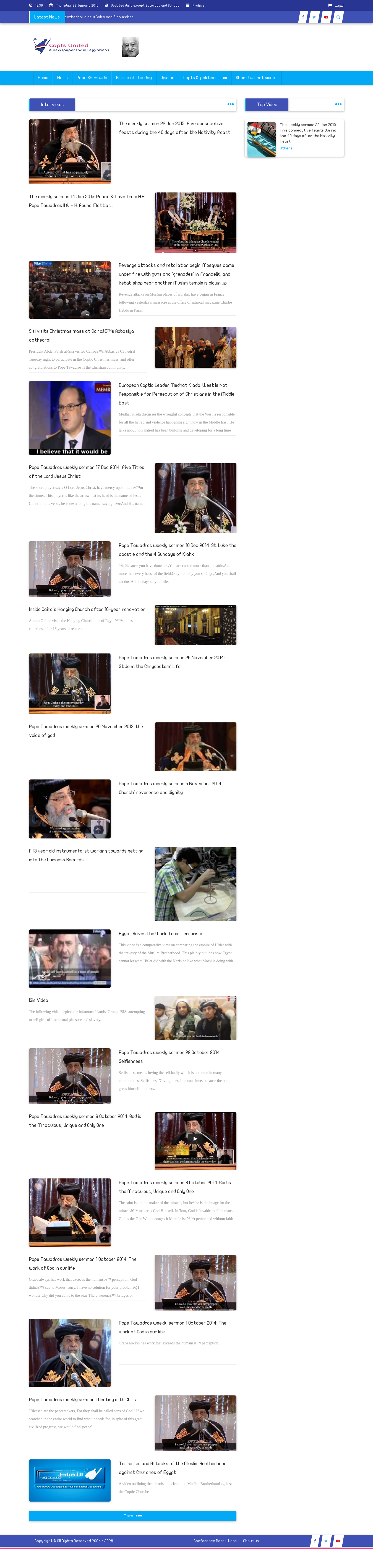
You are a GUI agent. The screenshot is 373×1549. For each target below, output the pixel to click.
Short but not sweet (256, 78)
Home (43, 78)
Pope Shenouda (92, 78)
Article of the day (134, 78)
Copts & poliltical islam (205, 78)
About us (251, 1541)
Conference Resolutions (215, 1541)
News (62, 78)
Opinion (167, 78)
